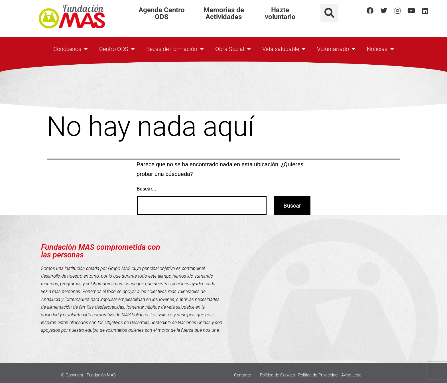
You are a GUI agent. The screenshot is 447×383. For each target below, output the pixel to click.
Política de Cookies (277, 375)
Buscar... (146, 189)
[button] (329, 13)
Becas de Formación (175, 49)
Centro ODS (117, 49)
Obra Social (233, 49)
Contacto (242, 375)
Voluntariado (336, 49)
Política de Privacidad (318, 375)
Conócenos (70, 49)
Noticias (380, 49)
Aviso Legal (351, 375)
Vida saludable (284, 49)
